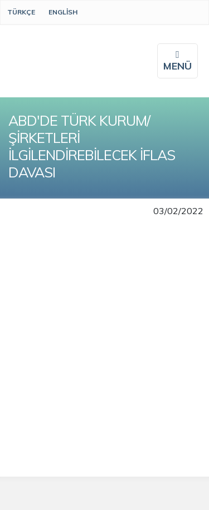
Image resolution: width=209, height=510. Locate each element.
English (62, 12)
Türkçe (21, 12)
